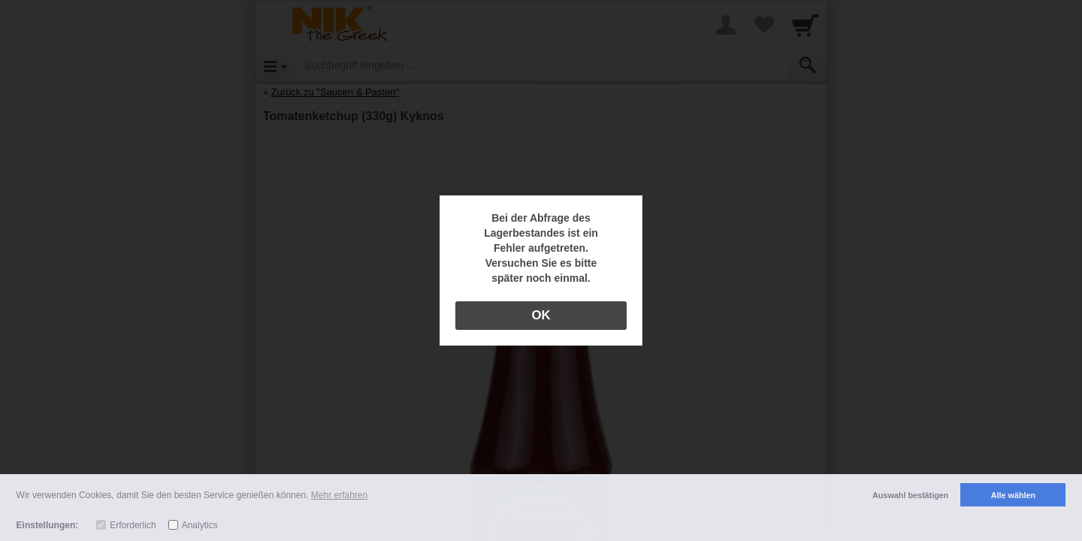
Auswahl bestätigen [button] (910, 495)
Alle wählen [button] (1013, 495)
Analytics (200, 525)
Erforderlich (133, 525)
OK (540, 315)
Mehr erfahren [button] (339, 495)
